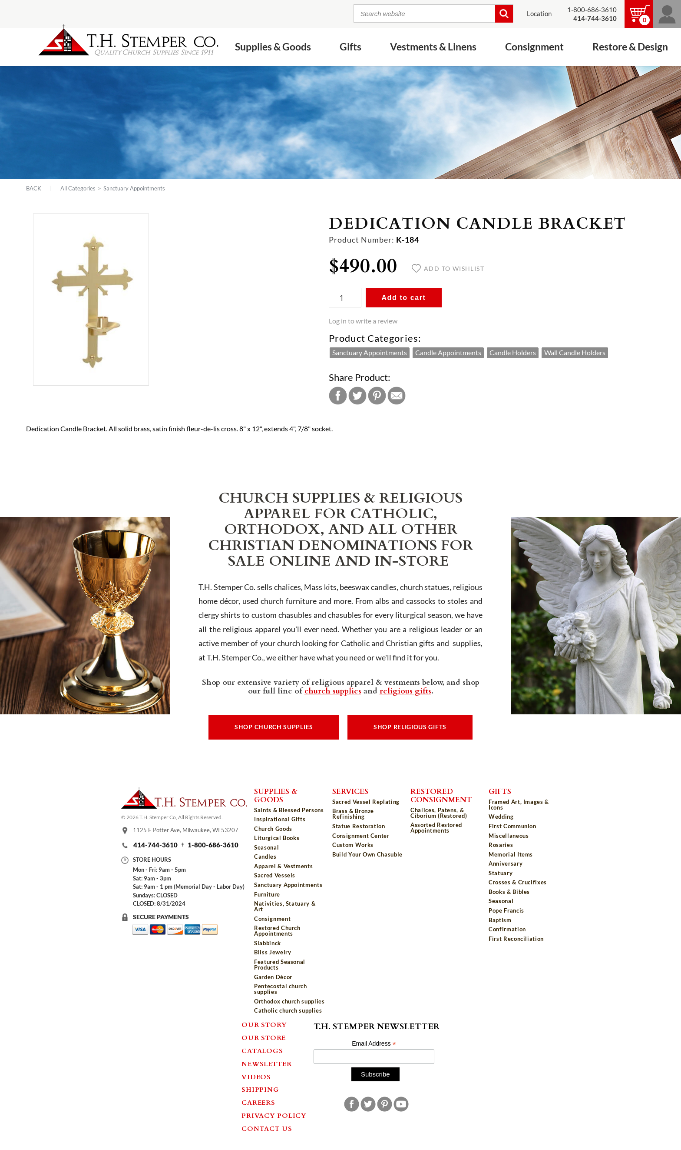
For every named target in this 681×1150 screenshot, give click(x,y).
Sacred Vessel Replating (366, 802)
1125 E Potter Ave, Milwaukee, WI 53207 (185, 830)
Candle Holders (512, 353)
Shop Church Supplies (274, 726)
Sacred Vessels (274, 875)
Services (350, 791)
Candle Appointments (448, 353)
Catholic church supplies (288, 1010)
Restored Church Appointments (277, 931)
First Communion (512, 826)
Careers (258, 1102)
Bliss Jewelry (272, 952)
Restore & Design (630, 46)
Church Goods (273, 829)
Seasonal (266, 847)
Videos (256, 1076)
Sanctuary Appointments (134, 188)
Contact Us (266, 1128)
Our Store (263, 1037)
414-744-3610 (155, 845)
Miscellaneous (509, 836)
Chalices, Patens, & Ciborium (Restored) (438, 813)
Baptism (500, 920)
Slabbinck (267, 943)
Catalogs (262, 1050)
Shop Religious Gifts (410, 726)
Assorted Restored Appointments (436, 827)
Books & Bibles (509, 892)
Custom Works (353, 845)
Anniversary (505, 863)
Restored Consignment (441, 795)
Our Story (264, 1024)
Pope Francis (506, 910)
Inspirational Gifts (279, 819)
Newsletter (266, 1063)
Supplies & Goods (273, 46)
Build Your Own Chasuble (367, 854)
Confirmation (507, 929)
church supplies (332, 690)
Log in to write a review (363, 320)
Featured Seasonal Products (279, 964)
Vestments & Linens (433, 46)
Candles (265, 856)
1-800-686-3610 (592, 9)
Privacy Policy (274, 1115)
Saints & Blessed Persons (289, 810)
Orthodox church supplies (289, 1001)
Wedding (501, 816)
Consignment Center (361, 836)
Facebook (338, 396)
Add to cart (403, 297)
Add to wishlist (448, 268)
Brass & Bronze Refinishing (353, 814)
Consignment (534, 46)
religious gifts (405, 690)
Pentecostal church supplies (280, 989)
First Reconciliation (516, 939)
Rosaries (501, 845)
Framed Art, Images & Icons (519, 804)
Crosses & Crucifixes (518, 882)
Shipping (260, 1089)
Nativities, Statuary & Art (284, 906)
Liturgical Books (276, 838)
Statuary (500, 873)
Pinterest (377, 396)
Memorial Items (511, 854)
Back (33, 188)
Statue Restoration (358, 826)
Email (396, 396)
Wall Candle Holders (574, 353)
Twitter (357, 396)
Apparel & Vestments (283, 866)
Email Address (374, 1044)
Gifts (350, 46)
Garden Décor (273, 977)
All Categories (78, 188)
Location (539, 13)
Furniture (267, 894)
